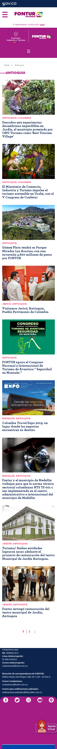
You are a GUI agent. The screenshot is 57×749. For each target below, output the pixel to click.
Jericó (6, 304)
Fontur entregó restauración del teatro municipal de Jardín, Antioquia (25, 612)
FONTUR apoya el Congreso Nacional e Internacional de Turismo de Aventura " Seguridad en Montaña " (27, 367)
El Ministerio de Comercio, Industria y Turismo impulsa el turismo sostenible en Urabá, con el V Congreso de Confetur (28, 192)
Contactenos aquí (10, 649)
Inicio (7, 65)
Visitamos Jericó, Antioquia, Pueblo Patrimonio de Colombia (25, 310)
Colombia (24, 118)
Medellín (8, 418)
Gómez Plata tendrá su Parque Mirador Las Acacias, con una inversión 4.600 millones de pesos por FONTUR (27, 253)
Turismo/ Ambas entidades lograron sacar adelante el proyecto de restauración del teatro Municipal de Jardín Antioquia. (28, 553)
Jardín (7, 543)
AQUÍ (42, 25)
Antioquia (9, 118)
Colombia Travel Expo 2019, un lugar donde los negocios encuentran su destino (25, 426)
